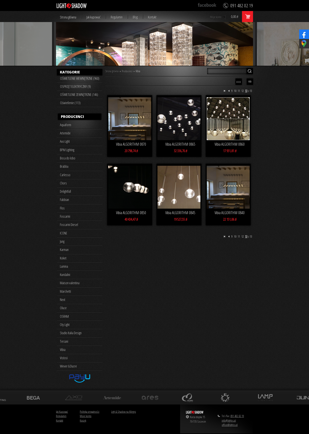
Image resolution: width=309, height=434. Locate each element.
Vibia (62, 349)
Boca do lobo (67, 158)
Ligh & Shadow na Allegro (123, 412)
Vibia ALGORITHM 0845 (180, 212)
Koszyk (83, 420)
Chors (63, 183)
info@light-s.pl (229, 420)
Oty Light (65, 324)
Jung (62, 241)
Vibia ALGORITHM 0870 (131, 144)
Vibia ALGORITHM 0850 (131, 212)
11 (239, 91)
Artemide (65, 133)
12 (242, 91)
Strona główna (68, 17)
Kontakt (152, 17)
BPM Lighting (67, 149)
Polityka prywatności (89, 412)
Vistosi (64, 357)
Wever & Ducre (68, 366)
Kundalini (65, 274)
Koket (63, 258)
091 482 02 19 (237, 416)
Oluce (63, 307)
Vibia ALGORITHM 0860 (230, 144)
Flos (62, 208)
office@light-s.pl (230, 425)
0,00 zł (234, 16)
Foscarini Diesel (69, 224)
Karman (64, 249)
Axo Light (65, 141)
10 (235, 91)
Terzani (64, 341)
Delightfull (65, 191)
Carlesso (65, 174)
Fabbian (64, 199)
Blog (135, 17)
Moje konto (216, 17)
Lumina (64, 266)
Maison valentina (69, 282)
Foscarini (65, 216)
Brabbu (64, 166)
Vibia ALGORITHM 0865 (180, 144)
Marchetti (65, 291)
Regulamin (117, 17)
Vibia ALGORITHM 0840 (230, 212)
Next (62, 299)
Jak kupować (94, 17)
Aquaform (65, 124)
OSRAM (64, 316)
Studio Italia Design (71, 332)
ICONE (63, 233)
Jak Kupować (62, 412)
